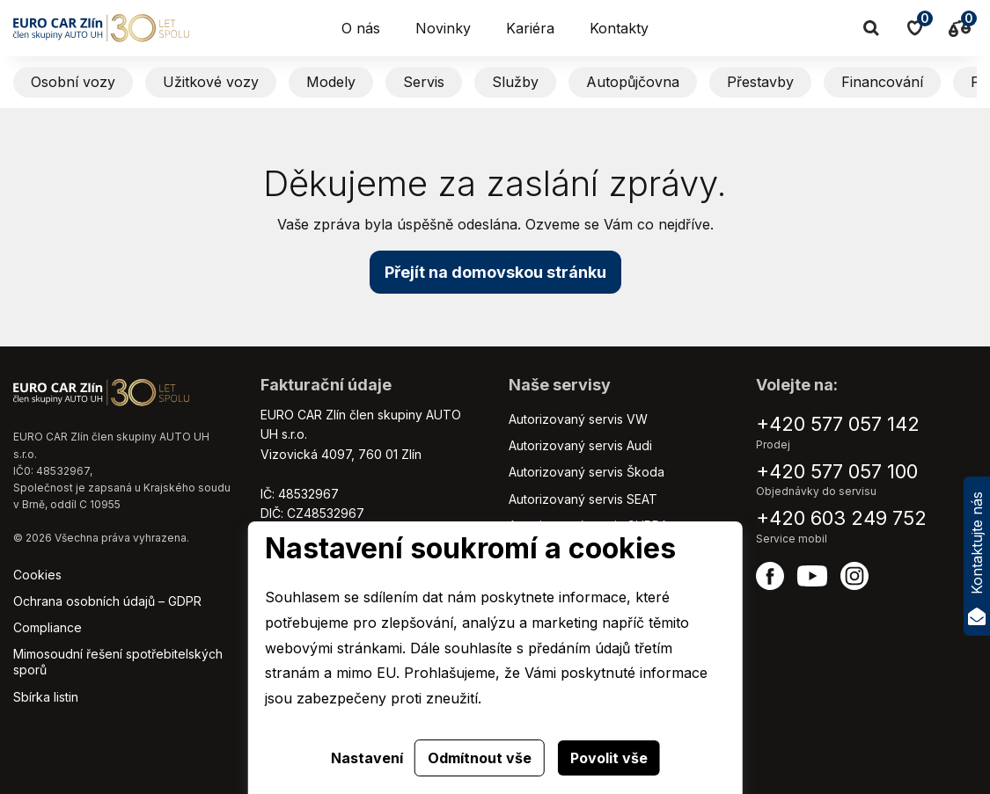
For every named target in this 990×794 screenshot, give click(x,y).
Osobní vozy (73, 82)
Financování (882, 82)
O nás (360, 28)
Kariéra (530, 28)
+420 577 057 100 (837, 471)
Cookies (37, 574)
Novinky (443, 28)
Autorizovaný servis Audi (580, 445)
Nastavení (367, 758)
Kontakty (619, 28)
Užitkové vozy (211, 82)
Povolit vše (609, 758)
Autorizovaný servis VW (578, 419)
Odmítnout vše (480, 758)
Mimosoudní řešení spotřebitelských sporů (118, 661)
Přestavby (760, 82)
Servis (423, 82)
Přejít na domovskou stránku (495, 272)
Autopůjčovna (632, 82)
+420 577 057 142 (838, 423)
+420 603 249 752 (841, 517)
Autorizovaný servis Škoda (586, 471)
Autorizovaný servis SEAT (583, 499)
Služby (515, 82)
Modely (331, 82)
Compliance (47, 627)
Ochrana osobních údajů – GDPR (107, 601)
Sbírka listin (45, 696)
